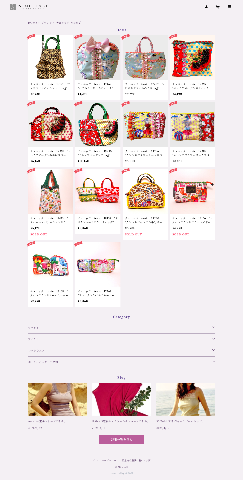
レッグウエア (36, 350)
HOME (33, 22)
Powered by (121, 473)
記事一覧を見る (121, 440)
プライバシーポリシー (104, 460)
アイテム (33, 339)
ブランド (46, 22)
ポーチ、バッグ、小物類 (43, 362)
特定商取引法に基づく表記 (136, 460)
